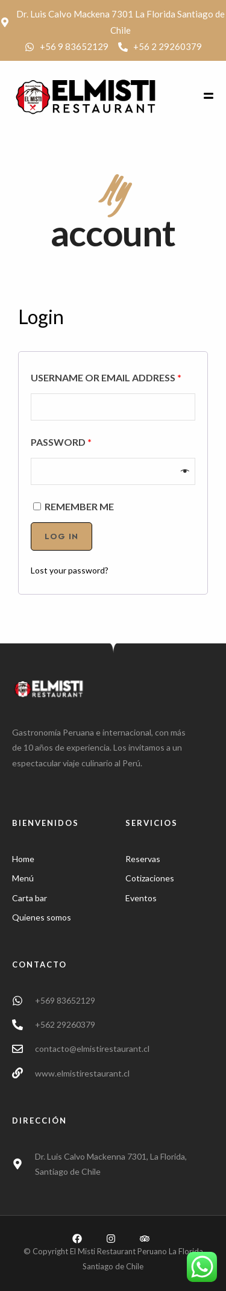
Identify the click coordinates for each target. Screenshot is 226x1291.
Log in (61, 536)
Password (61, 442)
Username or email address (106, 377)
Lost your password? (69, 570)
